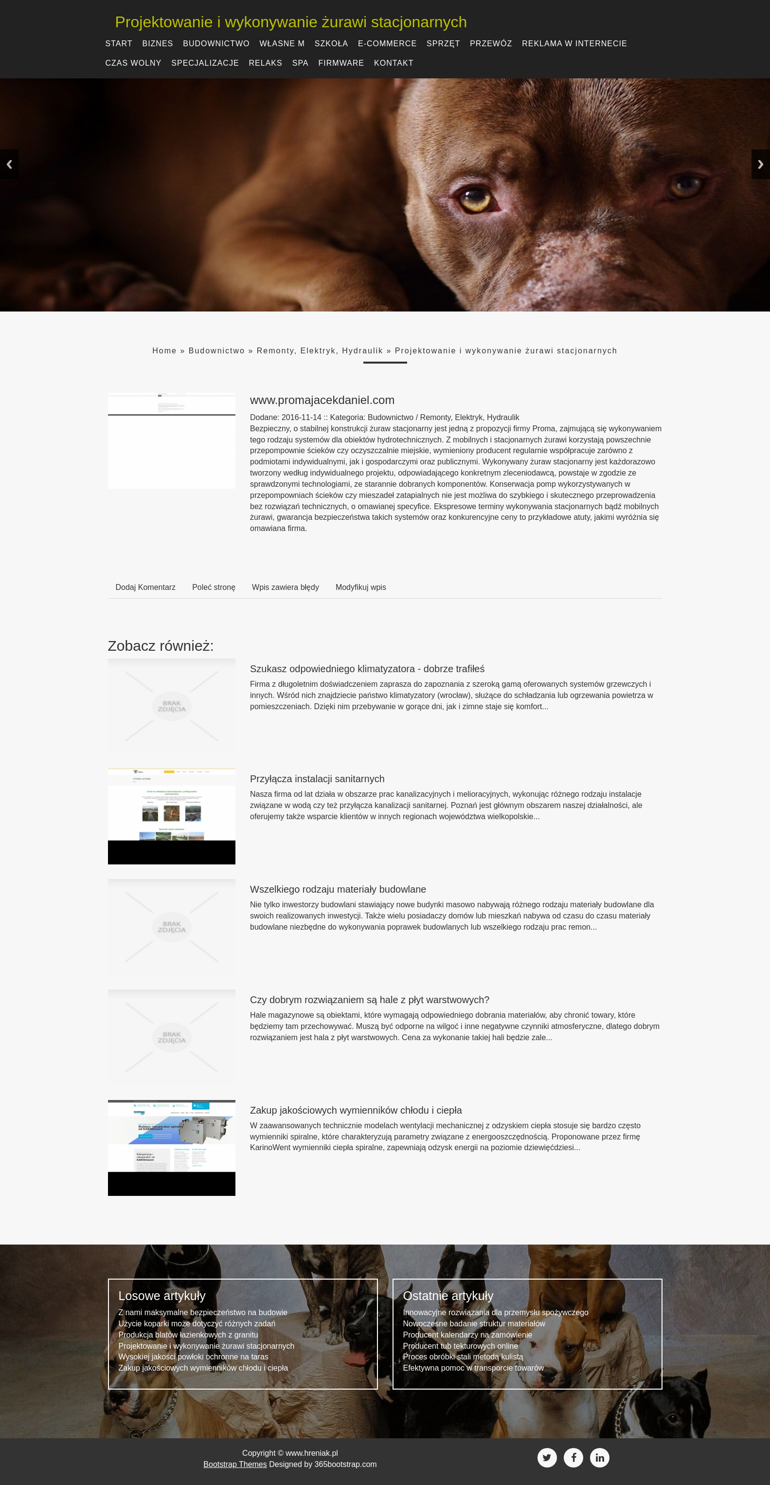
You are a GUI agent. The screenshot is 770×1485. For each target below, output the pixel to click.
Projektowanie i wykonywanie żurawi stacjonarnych (284, 22)
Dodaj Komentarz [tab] (146, 587)
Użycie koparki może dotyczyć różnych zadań (197, 1324)
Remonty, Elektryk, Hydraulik (320, 351)
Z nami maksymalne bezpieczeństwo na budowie (203, 1312)
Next (761, 164)
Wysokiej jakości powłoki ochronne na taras (194, 1357)
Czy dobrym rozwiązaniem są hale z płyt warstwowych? (369, 999)
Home (164, 351)
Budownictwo (217, 351)
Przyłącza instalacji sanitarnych (317, 778)
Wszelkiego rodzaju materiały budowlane (338, 889)
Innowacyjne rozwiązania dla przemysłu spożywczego (496, 1312)
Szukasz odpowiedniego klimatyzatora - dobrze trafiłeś (367, 668)
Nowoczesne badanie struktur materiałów (474, 1324)
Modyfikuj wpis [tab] (361, 587)
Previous (9, 164)
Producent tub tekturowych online (461, 1346)
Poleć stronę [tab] (213, 587)
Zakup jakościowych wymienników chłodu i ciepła (356, 1110)
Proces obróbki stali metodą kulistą (463, 1357)
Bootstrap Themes (235, 1464)
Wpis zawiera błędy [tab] (285, 587)
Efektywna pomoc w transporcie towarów (473, 1368)
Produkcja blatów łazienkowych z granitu (188, 1335)
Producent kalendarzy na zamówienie (468, 1335)
